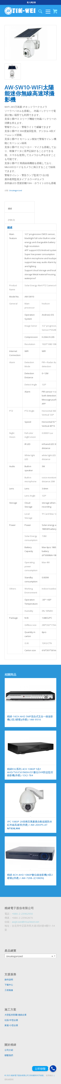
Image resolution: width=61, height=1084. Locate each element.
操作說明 (9, 979)
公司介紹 (9, 1049)
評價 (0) (19, 220)
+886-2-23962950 (22, 913)
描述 (19, 208)
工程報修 (9, 990)
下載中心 (9, 984)
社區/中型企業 (11, 1020)
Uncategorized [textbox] (29, 956)
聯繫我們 (9, 1055)
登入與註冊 (31, 2)
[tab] (20, 207)
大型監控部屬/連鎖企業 (16, 1014)
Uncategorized (15, 190)
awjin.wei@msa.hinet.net (25, 921)
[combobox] (30, 956)
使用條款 (49, 1075)
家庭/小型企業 (11, 1025)
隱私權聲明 (9, 1079)
